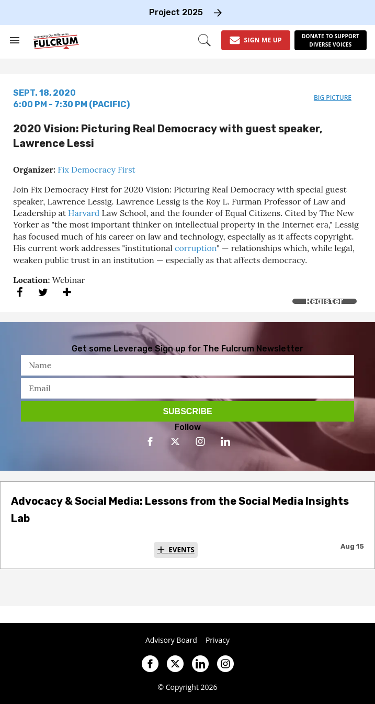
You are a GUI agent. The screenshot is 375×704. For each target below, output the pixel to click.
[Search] (204, 40)
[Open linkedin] (225, 441)
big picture (332, 97)
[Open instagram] (200, 441)
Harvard (83, 213)
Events (181, 549)
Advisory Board (171, 640)
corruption (196, 248)
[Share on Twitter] (43, 292)
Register (324, 301)
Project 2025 (176, 12)
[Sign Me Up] (255, 40)
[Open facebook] (150, 441)
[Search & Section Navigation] (14, 40)
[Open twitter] (175, 441)
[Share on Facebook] (19, 292)
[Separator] (66, 292)
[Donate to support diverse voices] (330, 40)
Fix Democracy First (96, 169)
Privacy (218, 640)
